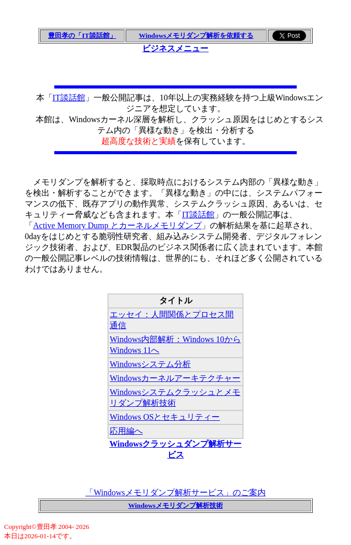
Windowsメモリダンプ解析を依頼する (196, 35)
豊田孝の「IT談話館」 (82, 35)
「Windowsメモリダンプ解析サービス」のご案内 (175, 492)
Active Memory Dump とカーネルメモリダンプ (117, 225)
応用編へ (126, 430)
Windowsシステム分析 (150, 364)
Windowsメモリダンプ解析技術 (175, 505)
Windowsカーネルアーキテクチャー (175, 378)
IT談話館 (69, 97)
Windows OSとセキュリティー (165, 417)
